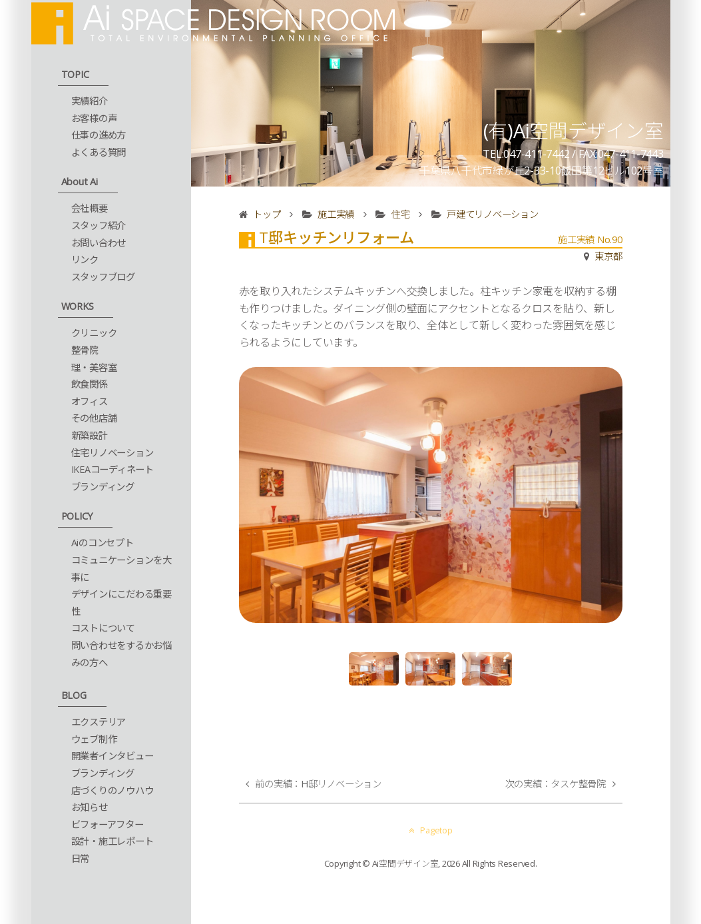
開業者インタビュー (112, 755)
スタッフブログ (103, 276)
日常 (80, 858)
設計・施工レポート (112, 841)
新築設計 (89, 435)
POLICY (77, 516)
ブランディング (102, 486)
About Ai (79, 181)
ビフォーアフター (107, 824)
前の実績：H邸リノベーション (318, 783)
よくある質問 (98, 152)
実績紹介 (89, 101)
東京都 (608, 256)
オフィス (89, 401)
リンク (85, 259)
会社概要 (89, 208)
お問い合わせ (98, 242)
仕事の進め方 (98, 135)
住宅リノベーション (112, 452)
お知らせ (89, 807)
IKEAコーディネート (112, 469)
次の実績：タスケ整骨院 (555, 783)
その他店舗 (94, 418)
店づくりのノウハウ (112, 790)
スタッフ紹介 (98, 225)
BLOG (74, 695)
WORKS (77, 306)
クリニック (94, 332)
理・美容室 (94, 367)
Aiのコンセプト (102, 542)
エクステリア (98, 721)
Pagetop (431, 830)
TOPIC (75, 74)
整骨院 (85, 350)
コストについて (103, 628)
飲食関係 (89, 384)
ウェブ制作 (94, 739)
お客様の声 (94, 118)
